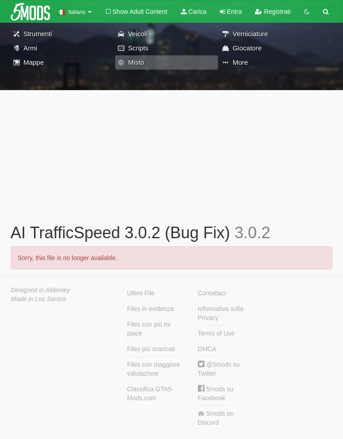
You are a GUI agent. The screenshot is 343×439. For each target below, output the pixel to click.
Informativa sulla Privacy (220, 313)
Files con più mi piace (149, 329)
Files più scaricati (151, 348)
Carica (193, 11)
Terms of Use (216, 333)
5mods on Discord (216, 418)
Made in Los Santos (39, 298)
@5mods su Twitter (219, 368)
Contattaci (212, 293)
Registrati (272, 11)
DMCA (207, 348)
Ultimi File (141, 293)
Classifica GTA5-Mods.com (150, 393)
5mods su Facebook (216, 393)
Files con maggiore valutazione (153, 369)
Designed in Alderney (41, 290)
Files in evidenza (150, 308)
